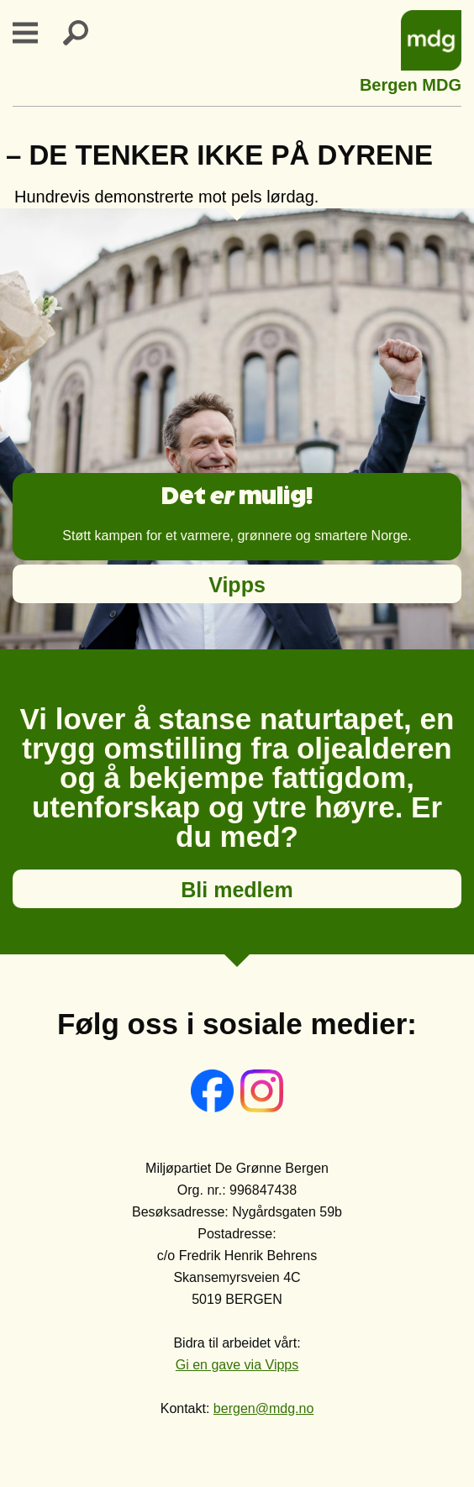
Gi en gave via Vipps (237, 1365)
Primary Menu (35, 32)
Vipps (237, 584)
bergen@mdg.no (263, 1408)
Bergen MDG (410, 83)
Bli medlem (236, 889)
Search (85, 32)
